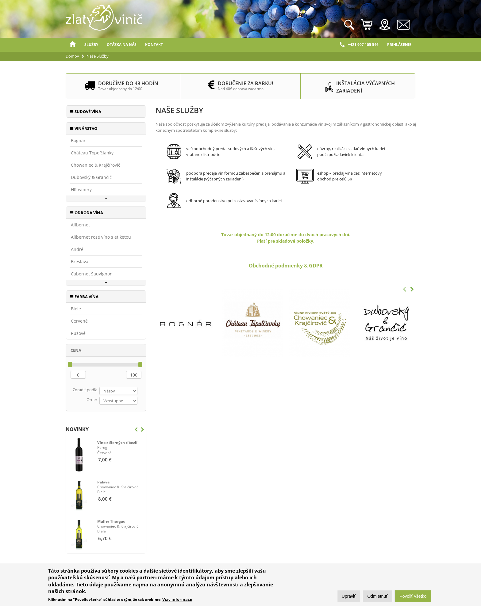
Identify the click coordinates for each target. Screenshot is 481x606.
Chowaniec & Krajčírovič (95, 165)
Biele (76, 309)
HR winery (81, 189)
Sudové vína (88, 111)
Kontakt (154, 44)
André (77, 249)
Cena (76, 350)
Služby (91, 44)
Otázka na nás (122, 44)
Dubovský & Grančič (91, 177)
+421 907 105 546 (359, 45)
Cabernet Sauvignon (92, 274)
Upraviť (349, 596)
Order (92, 399)
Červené (79, 321)
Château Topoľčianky (92, 153)
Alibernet (80, 225)
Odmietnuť (377, 596)
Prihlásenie (399, 44)
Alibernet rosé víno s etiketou (101, 237)
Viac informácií (177, 599)
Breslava (79, 261)
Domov (73, 45)
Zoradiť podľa (85, 389)
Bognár (78, 140)
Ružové (78, 333)
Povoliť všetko (412, 596)
